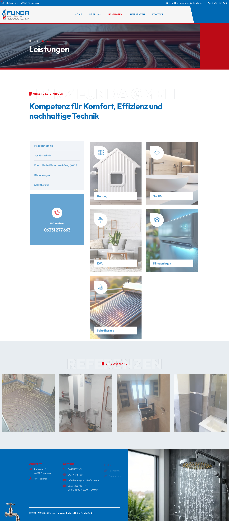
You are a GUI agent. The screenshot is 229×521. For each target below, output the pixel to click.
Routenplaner (40, 480)
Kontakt (157, 14)
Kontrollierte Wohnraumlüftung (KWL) (57, 165)
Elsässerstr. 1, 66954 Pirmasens (22, 2)
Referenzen (137, 14)
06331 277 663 (219, 2)
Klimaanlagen (43, 175)
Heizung (102, 198)
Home (78, 14)
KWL (100, 265)
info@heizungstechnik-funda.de (185, 2)
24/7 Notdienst (75, 476)
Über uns (94, 14)
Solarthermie (43, 185)
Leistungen (115, 14)
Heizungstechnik (45, 145)
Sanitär (158, 198)
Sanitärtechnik (44, 155)
